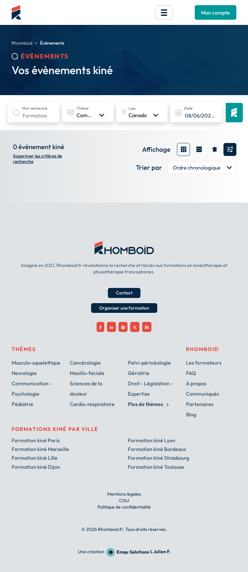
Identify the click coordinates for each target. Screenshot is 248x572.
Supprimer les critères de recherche (37, 158)
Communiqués (202, 393)
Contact (124, 293)
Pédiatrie (22, 404)
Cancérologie (85, 362)
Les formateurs (204, 362)
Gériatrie (139, 373)
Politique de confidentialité (124, 507)
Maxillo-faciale (87, 373)
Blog (191, 414)
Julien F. (161, 552)
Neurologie (24, 373)
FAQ (191, 373)
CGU (124, 500)
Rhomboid (22, 43)
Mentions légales (124, 494)
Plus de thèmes (148, 404)
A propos (196, 383)
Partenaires (199, 404)
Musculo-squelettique (36, 362)
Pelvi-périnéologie (149, 362)
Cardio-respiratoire (92, 404)
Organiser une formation (124, 308)
